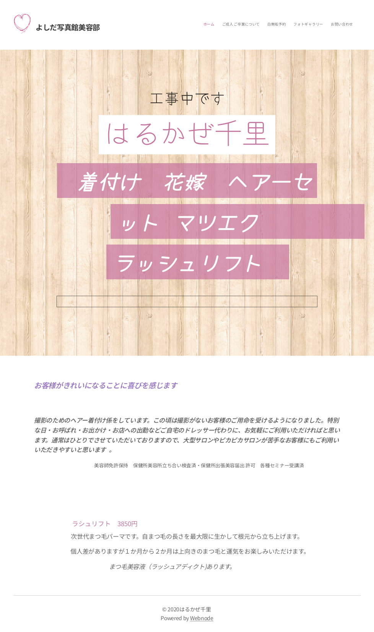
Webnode (201, 618)
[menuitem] (323, 24)
